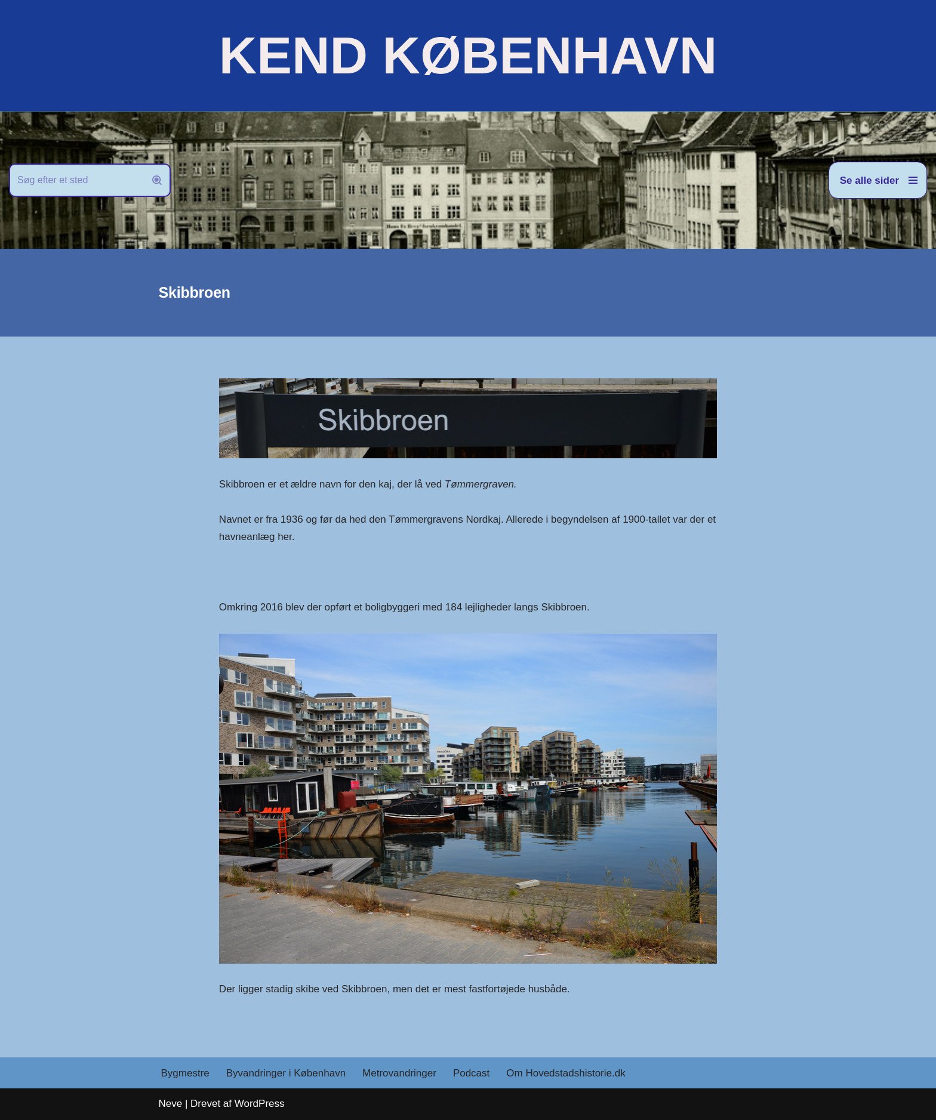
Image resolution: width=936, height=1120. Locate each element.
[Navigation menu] (878, 180)
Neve (171, 1103)
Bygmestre (185, 1073)
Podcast (471, 1073)
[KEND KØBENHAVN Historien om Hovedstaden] (468, 55)
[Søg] (76, 180)
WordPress (260, 1103)
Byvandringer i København (286, 1073)
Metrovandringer (399, 1073)
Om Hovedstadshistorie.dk (565, 1073)
